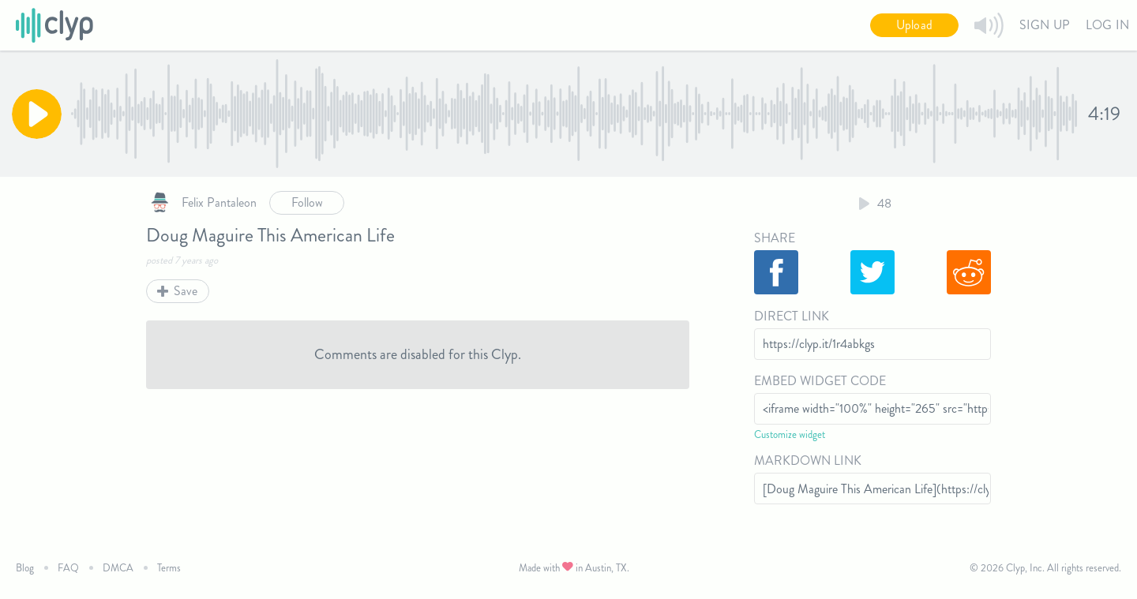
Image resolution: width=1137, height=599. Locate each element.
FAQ (68, 567)
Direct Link (791, 316)
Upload (914, 25)
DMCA (118, 567)
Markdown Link (807, 460)
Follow (307, 202)
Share (774, 238)
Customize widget (789, 434)
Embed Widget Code (820, 381)
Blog (25, 567)
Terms (169, 567)
